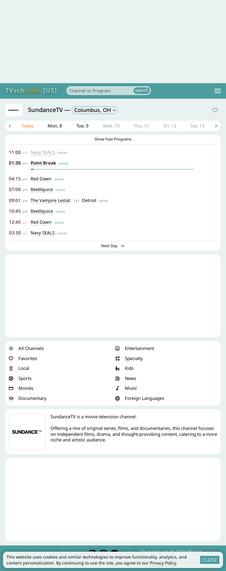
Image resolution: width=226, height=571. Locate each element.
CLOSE (210, 559)
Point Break (43, 163)
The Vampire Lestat (50, 200)
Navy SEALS (43, 152)
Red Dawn (41, 179)
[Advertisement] (113, 41)
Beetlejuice (42, 190)
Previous (9, 126)
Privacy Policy (163, 563)
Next (216, 126)
